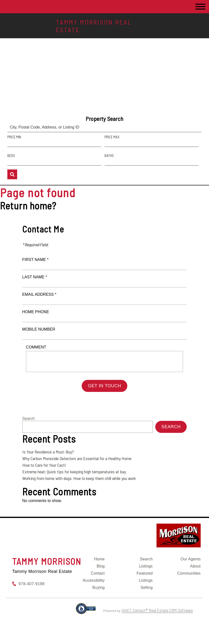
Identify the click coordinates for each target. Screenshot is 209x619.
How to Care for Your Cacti (44, 465)
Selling (147, 587)
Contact (98, 573)
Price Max (111, 137)
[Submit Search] (12, 174)
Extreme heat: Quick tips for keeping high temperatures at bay (74, 471)
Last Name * (34, 277)
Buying (98, 587)
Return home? (28, 205)
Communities (189, 573)
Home (99, 559)
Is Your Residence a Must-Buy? (48, 451)
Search (28, 418)
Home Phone (35, 312)
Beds (11, 155)
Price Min (14, 137)
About (195, 566)
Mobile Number (38, 329)
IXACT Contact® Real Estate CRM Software (157, 610)
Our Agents (191, 559)
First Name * (35, 260)
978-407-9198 (32, 584)
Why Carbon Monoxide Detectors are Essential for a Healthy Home (76, 458)
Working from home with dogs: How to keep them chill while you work (79, 478)
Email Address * (39, 294)
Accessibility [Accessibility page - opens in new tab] (94, 580)
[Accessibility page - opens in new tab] (86, 610)
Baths (109, 155)
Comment (36, 347)
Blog (101, 566)
